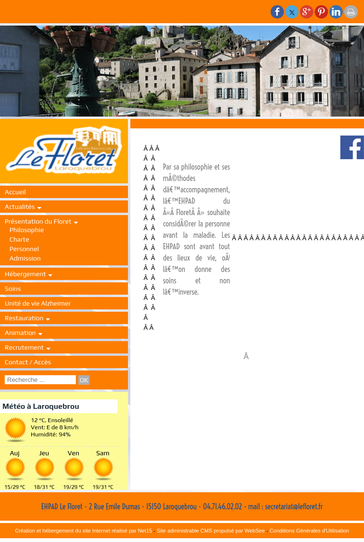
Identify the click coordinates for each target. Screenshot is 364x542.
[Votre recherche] (40, 379)
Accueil (15, 192)
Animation (20, 332)
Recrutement (24, 347)
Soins (13, 288)
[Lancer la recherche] (84, 380)
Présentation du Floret (38, 221)
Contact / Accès (28, 362)
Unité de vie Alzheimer (38, 303)
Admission (25, 258)
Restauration (24, 318)
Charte (19, 239)
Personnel (24, 249)
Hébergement (25, 274)
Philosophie (26, 230)
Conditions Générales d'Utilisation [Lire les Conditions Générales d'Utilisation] (309, 530)
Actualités (20, 206)
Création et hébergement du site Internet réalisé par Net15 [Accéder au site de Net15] (83, 530)
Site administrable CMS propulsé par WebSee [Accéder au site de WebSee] (211, 530)
